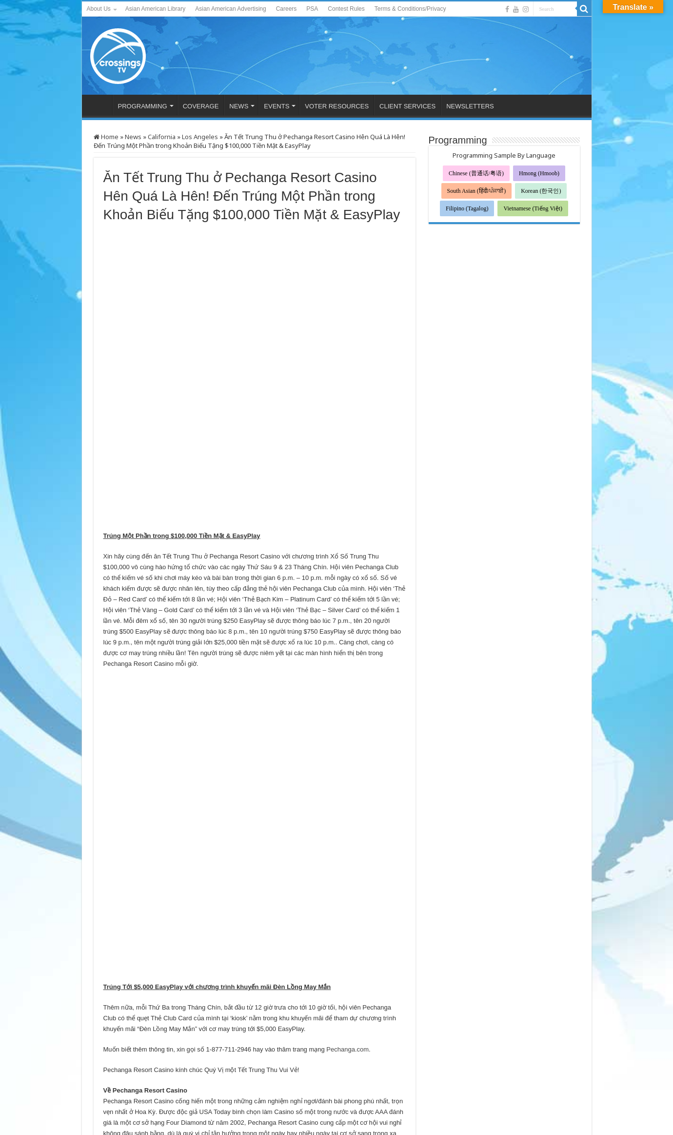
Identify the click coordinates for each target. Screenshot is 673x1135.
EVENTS (276, 106)
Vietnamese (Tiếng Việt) (532, 208)
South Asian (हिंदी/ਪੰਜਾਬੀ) (476, 190)
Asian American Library (155, 8)
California (162, 136)
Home (106, 136)
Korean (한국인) (541, 190)
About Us (99, 8)
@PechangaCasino (130, 966)
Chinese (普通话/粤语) (476, 173)
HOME (99, 105)
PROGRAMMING (142, 106)
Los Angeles (200, 136)
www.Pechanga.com (181, 956)
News (133, 136)
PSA (312, 8)
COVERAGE (201, 106)
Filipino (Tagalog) (467, 208)
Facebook (343, 956)
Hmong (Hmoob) (539, 173)
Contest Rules (346, 8)
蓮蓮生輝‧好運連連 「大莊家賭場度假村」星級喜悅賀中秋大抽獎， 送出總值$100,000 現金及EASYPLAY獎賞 (163, 1031)
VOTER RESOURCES (337, 106)
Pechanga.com (347, 807)
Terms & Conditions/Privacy (410, 8)
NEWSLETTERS (470, 106)
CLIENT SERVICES (407, 106)
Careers (286, 8)
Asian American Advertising (230, 8)
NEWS (238, 106)
